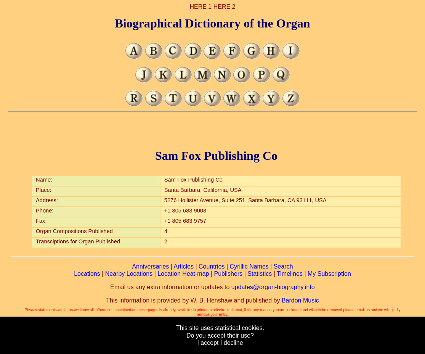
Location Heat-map (183, 273)
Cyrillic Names (249, 266)
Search (283, 266)
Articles (184, 266)
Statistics (259, 273)
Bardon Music (300, 300)
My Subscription (329, 273)
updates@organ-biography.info (273, 287)
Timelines (290, 273)
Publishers (228, 273)
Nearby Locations (129, 273)
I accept (207, 343)
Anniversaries (150, 266)
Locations (87, 273)
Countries (212, 266)
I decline (231, 343)
